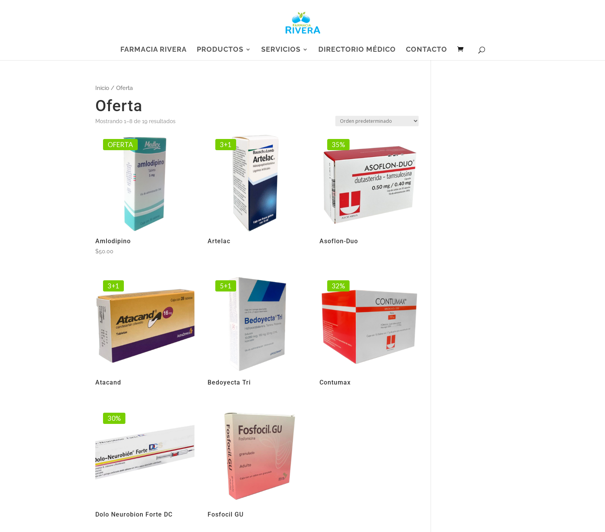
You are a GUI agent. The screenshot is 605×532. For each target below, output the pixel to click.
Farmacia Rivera (153, 50)
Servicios (281, 50)
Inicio (102, 88)
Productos (220, 50)
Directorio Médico (357, 50)
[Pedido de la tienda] (377, 121)
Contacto (426, 50)
